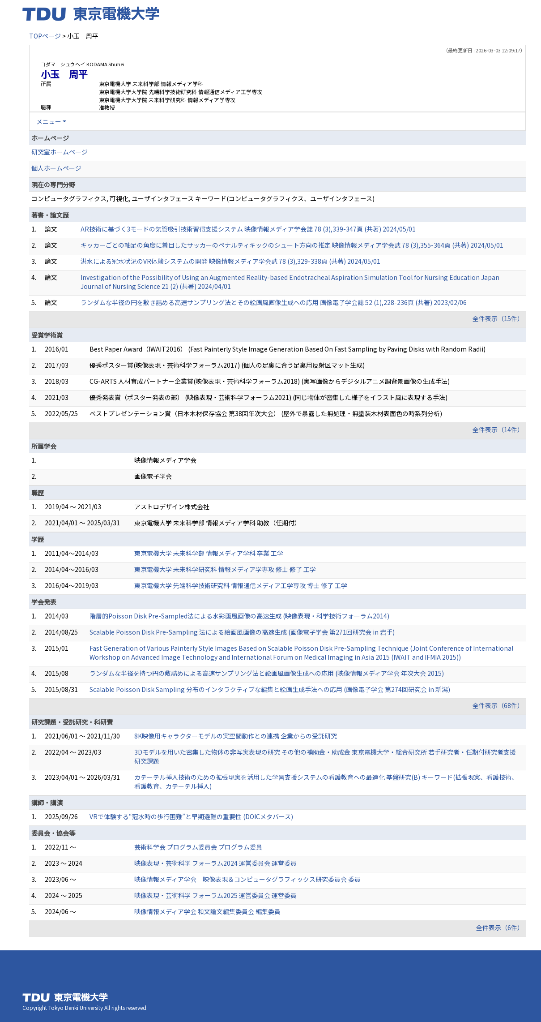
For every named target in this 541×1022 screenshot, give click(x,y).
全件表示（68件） (498, 705)
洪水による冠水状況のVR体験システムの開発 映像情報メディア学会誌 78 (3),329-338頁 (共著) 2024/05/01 (230, 261)
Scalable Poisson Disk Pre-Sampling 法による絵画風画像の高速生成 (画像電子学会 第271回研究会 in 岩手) (242, 631)
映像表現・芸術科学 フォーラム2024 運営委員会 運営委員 (215, 863)
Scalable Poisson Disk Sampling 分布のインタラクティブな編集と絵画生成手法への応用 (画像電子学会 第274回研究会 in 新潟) (269, 689)
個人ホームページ (56, 167)
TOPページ (45, 35)
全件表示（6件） (500, 927)
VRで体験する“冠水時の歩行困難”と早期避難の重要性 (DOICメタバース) (191, 816)
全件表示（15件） (498, 318)
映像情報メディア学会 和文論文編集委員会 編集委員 (207, 911)
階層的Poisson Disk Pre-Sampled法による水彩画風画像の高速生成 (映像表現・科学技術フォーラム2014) (239, 615)
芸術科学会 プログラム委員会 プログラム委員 (198, 846)
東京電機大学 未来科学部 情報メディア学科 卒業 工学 (208, 553)
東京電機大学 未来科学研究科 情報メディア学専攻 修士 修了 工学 (225, 569)
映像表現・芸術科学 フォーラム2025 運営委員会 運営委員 (215, 895)
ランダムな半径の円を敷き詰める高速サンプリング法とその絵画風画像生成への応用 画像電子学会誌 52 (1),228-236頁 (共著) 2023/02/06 (274, 302)
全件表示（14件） (498, 429)
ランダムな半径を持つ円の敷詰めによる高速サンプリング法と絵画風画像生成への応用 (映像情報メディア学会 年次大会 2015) (266, 673)
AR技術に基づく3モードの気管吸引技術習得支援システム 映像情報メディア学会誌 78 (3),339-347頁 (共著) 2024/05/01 (248, 228)
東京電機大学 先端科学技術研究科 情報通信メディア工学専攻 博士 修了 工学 (240, 585)
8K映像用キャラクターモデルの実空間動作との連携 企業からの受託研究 (235, 735)
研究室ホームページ (59, 151)
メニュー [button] (48, 121)
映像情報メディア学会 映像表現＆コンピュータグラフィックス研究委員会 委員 (247, 879)
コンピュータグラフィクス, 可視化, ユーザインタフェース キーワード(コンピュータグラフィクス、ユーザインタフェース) (203, 198)
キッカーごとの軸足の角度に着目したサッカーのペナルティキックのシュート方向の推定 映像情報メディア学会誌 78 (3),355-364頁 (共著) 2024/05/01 (292, 244)
